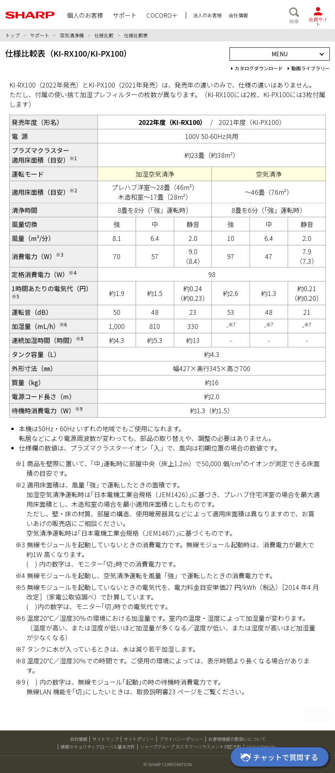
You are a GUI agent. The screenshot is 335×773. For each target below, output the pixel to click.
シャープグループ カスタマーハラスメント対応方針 (191, 746)
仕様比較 (104, 35)
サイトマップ (105, 739)
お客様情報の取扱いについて (237, 739)
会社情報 (78, 739)
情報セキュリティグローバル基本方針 (98, 746)
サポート (39, 35)
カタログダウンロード (257, 68)
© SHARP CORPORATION (168, 764)
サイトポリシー (139, 739)
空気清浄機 (72, 35)
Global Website (260, 746)
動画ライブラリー (309, 68)
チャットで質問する (278, 758)
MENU (280, 54)
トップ (12, 35)
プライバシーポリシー (181, 739)
